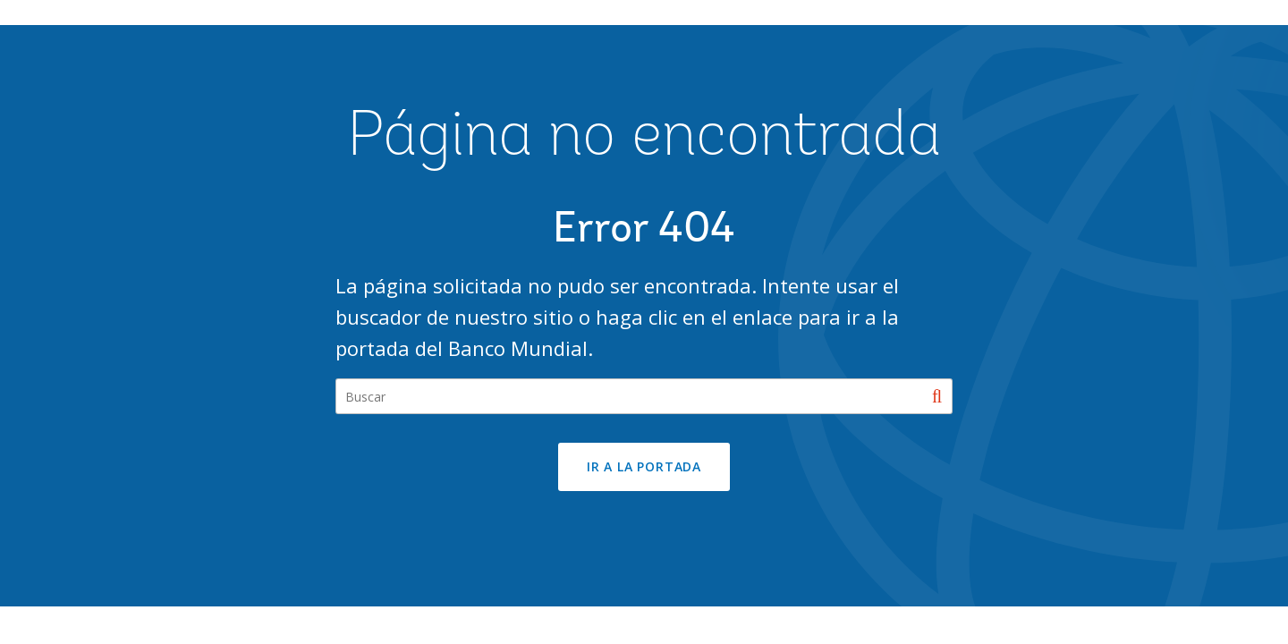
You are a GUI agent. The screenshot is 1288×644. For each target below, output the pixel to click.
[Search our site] (644, 396)
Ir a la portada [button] (644, 466)
